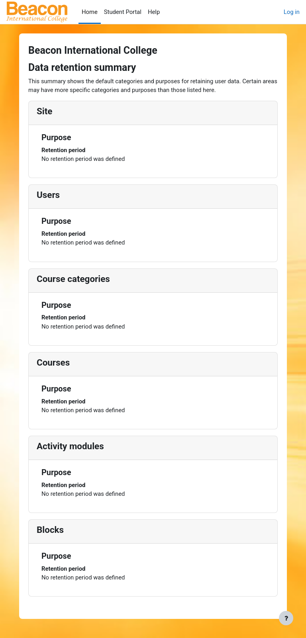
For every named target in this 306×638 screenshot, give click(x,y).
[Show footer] (286, 618)
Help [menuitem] (154, 12)
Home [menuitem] (90, 12)
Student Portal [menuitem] (122, 12)
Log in (292, 12)
